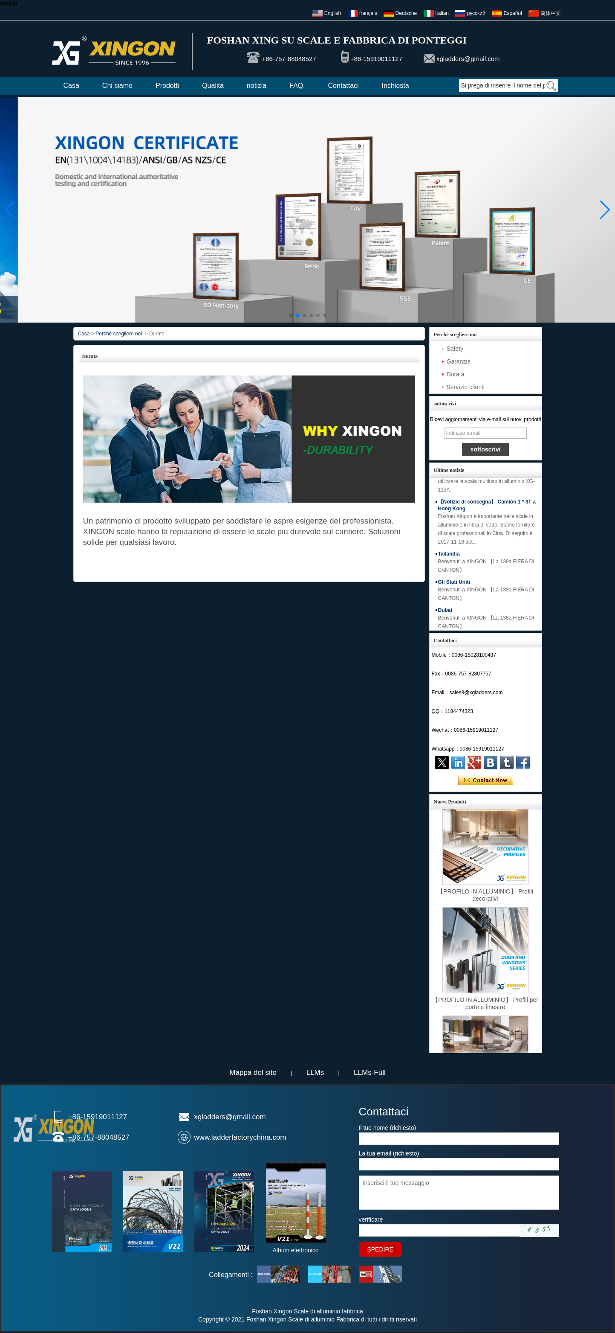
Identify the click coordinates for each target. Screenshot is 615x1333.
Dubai (445, 614)
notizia (256, 85)
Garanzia (459, 361)
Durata (456, 374)
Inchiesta (395, 85)
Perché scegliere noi (118, 334)
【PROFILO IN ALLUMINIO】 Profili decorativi (485, 895)
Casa (71, 85)
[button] (290, 315)
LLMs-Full (370, 1072)
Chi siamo (117, 85)
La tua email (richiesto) (389, 1153)
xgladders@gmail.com (468, 58)
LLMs (315, 1072)
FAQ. (297, 85)
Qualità (213, 85)
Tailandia (449, 558)
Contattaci (343, 85)
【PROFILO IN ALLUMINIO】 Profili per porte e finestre (485, 1003)
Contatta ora (485, 780)
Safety (455, 348)
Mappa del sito (253, 1072)
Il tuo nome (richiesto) (387, 1127)
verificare (371, 1219)
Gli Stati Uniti (454, 586)
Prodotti (167, 85)
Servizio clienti (466, 387)
